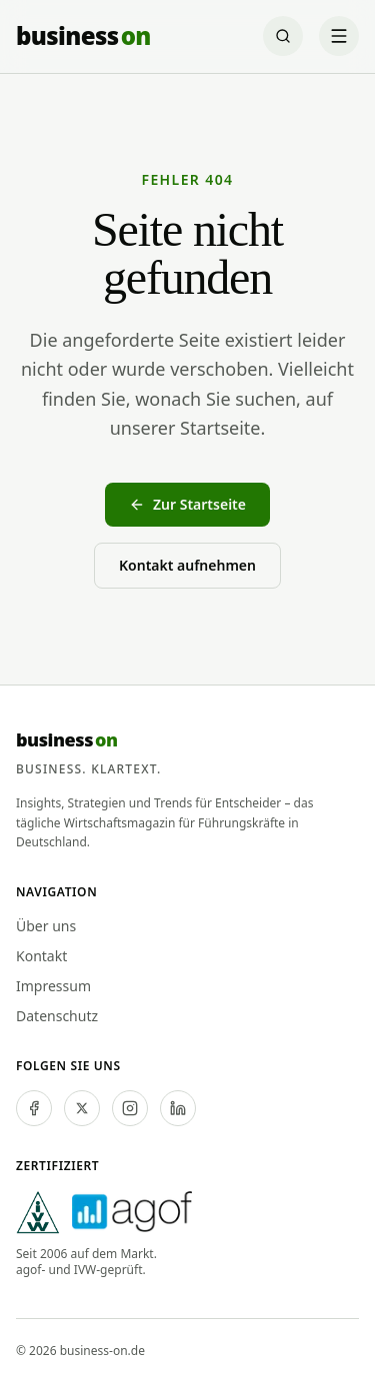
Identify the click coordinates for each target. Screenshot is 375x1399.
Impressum (53, 985)
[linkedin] (178, 1108)
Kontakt (41, 955)
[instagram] (130, 1108)
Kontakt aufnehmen (187, 565)
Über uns (46, 925)
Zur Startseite (187, 504)
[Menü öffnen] (339, 36)
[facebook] (34, 1108)
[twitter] (82, 1108)
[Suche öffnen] (283, 36)
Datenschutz (57, 1015)
